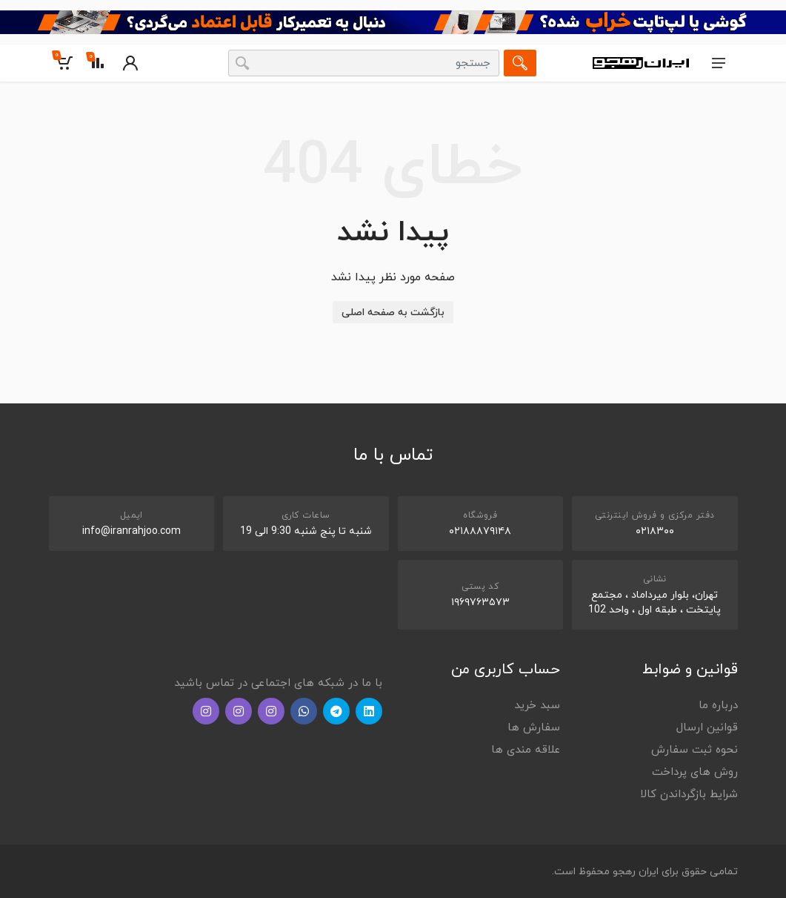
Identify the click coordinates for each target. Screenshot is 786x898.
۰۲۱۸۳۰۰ (655, 531)
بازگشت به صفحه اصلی (393, 313)
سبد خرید (537, 705)
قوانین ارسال (707, 728)
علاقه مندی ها (525, 750)
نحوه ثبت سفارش (694, 750)
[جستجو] (520, 63)
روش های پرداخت (695, 772)
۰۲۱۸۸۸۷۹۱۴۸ (480, 531)
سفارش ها (533, 728)
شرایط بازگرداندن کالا (689, 794)
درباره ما (718, 705)
